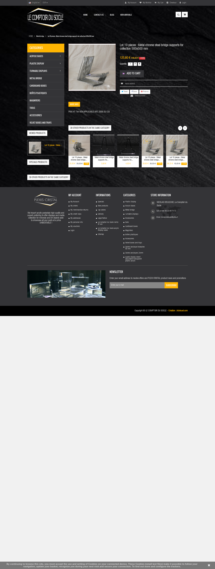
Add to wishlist (130, 84)
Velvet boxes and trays (133, 496)
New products (103, 459)
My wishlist (145, 3)
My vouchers (75, 479)
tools (127, 475)
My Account (74, 455)
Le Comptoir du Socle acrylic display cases (108, 482)
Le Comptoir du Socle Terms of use (108, 476)
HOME (31, 36)
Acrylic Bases (130, 459)
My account (130, 3)
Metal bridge (130, 463)
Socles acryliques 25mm (134, 506)
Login (183, 3)
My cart (159, 3)
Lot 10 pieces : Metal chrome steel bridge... (79, 159)
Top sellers (102, 463)
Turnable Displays (131, 467)
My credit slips (75, 467)
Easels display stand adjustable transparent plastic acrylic (133, 512)
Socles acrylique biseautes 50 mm (135, 501)
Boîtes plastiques (131, 488)
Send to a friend (140, 96)
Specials (101, 455)
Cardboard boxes (131, 479)
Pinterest (144, 92)
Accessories (129, 471)
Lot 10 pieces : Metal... (53, 145)
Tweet (125, 92)
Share (134, 92)
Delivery (101, 467)
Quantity (123, 64)
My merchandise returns (79, 463)
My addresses (75, 471)
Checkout (171, 3)
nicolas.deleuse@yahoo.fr (169, 470)
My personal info (76, 475)
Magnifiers (129, 484)
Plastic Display (130, 455)
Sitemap (101, 487)
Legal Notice (102, 471)
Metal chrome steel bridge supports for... (104, 159)
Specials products (38, 162)
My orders (74, 459)
